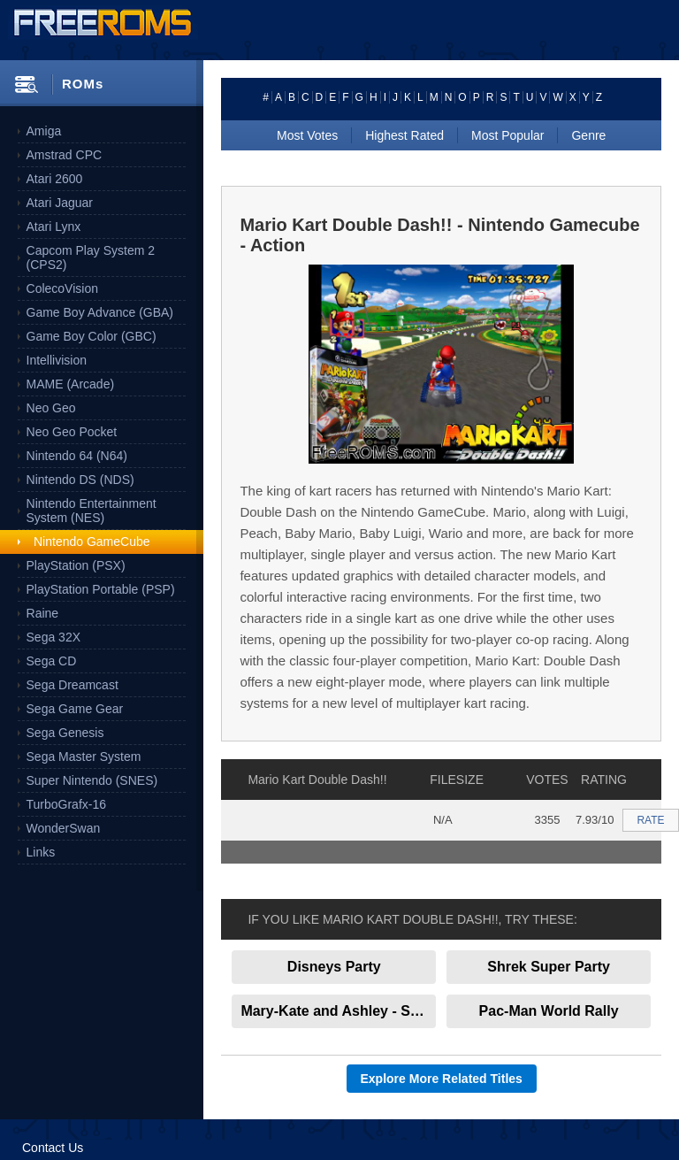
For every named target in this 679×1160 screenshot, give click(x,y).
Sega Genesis (65, 733)
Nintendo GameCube (92, 541)
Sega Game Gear (75, 709)
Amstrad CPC (65, 155)
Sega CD (52, 661)
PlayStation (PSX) (76, 565)
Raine (43, 613)
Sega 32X (54, 637)
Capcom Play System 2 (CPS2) (91, 257)
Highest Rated (404, 135)
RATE (650, 820)
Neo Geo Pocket (72, 432)
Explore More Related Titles (442, 1079)
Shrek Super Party (548, 966)
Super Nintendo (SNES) (92, 780)
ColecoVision (62, 288)
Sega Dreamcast (72, 685)
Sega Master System (84, 756)
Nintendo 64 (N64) (77, 456)
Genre (588, 135)
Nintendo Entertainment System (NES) (91, 510)
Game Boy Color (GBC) (91, 336)
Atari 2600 (55, 179)
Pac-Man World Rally (549, 1010)
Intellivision (57, 360)
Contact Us (52, 1148)
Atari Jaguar (60, 203)
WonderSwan (64, 828)
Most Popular (507, 135)
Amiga (44, 131)
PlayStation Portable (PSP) (101, 589)
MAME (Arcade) (71, 384)
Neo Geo (51, 408)
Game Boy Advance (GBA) (100, 312)
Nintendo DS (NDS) (80, 479)
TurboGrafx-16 (67, 804)
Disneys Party (334, 966)
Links (41, 852)
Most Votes (307, 135)
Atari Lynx (54, 226)
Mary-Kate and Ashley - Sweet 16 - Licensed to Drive (338, 1010)
